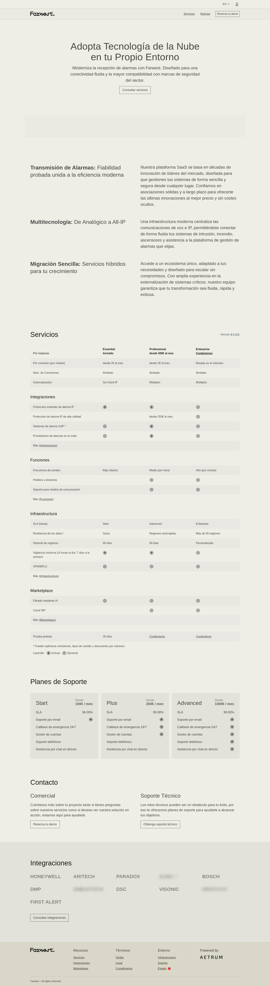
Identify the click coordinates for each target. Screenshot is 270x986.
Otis (207, 889)
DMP (35, 889)
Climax (168, 876)
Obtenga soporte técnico (160, 824)
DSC (121, 889)
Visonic (169, 889)
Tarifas (120, 957)
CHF (237, 334)
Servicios (189, 13)
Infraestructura (49, 576)
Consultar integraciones (49, 917)
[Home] (42, 14)
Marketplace (47, 620)
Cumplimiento (124, 968)
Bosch (211, 876)
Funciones (46, 499)
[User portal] (237, 4)
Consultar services (135, 90)
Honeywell (45, 876)
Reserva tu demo (227, 13)
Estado (164, 968)
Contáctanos (157, 636)
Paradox (128, 876)
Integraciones (48, 445)
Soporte (163, 963)
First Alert (45, 902)
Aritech (84, 876)
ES (227, 4)
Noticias (205, 13)
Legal (119, 963)
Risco (81, 889)
